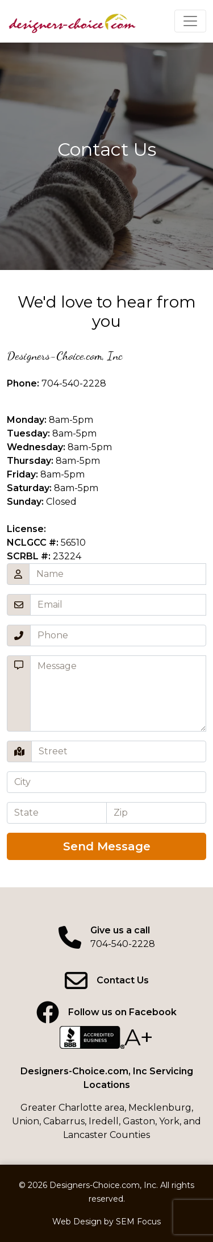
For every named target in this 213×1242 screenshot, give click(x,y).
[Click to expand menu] (190, 21)
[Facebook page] (106, 1012)
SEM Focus (138, 1221)
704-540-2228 (73, 383)
